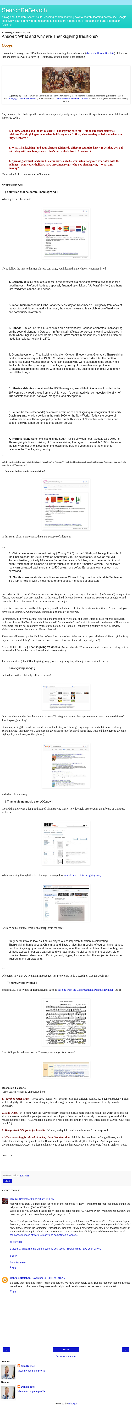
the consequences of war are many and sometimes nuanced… (44, 1235)
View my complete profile (31, 1370)
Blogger (72, 1403)
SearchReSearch (24, 10)
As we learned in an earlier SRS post (71, 98)
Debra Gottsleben (20, 1278)
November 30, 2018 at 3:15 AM (48, 1278)
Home (66, 1349)
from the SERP (18, 1262)
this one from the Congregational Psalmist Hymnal (85, 989)
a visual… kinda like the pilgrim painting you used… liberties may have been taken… (56, 1248)
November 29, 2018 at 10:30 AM (36, 1199)
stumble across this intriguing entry (82, 875)
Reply (13, 1267)
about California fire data (100, 53)
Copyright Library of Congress (22, 98)
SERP (13, 1255)
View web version (66, 1356)
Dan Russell (28, 1366)
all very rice (16, 1241)
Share (7, 1181)
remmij (14, 1199)
